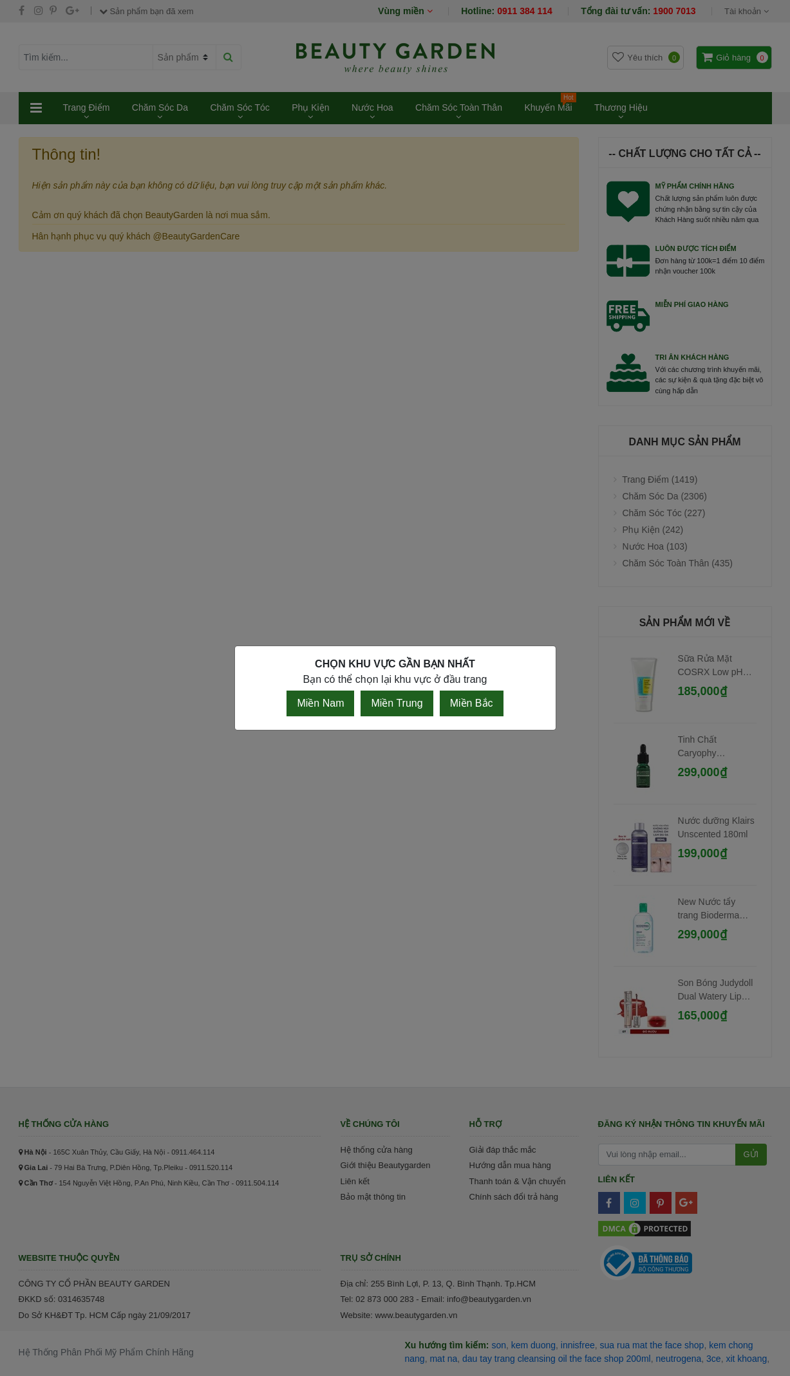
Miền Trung (396, 703)
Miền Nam (320, 703)
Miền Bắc (471, 703)
